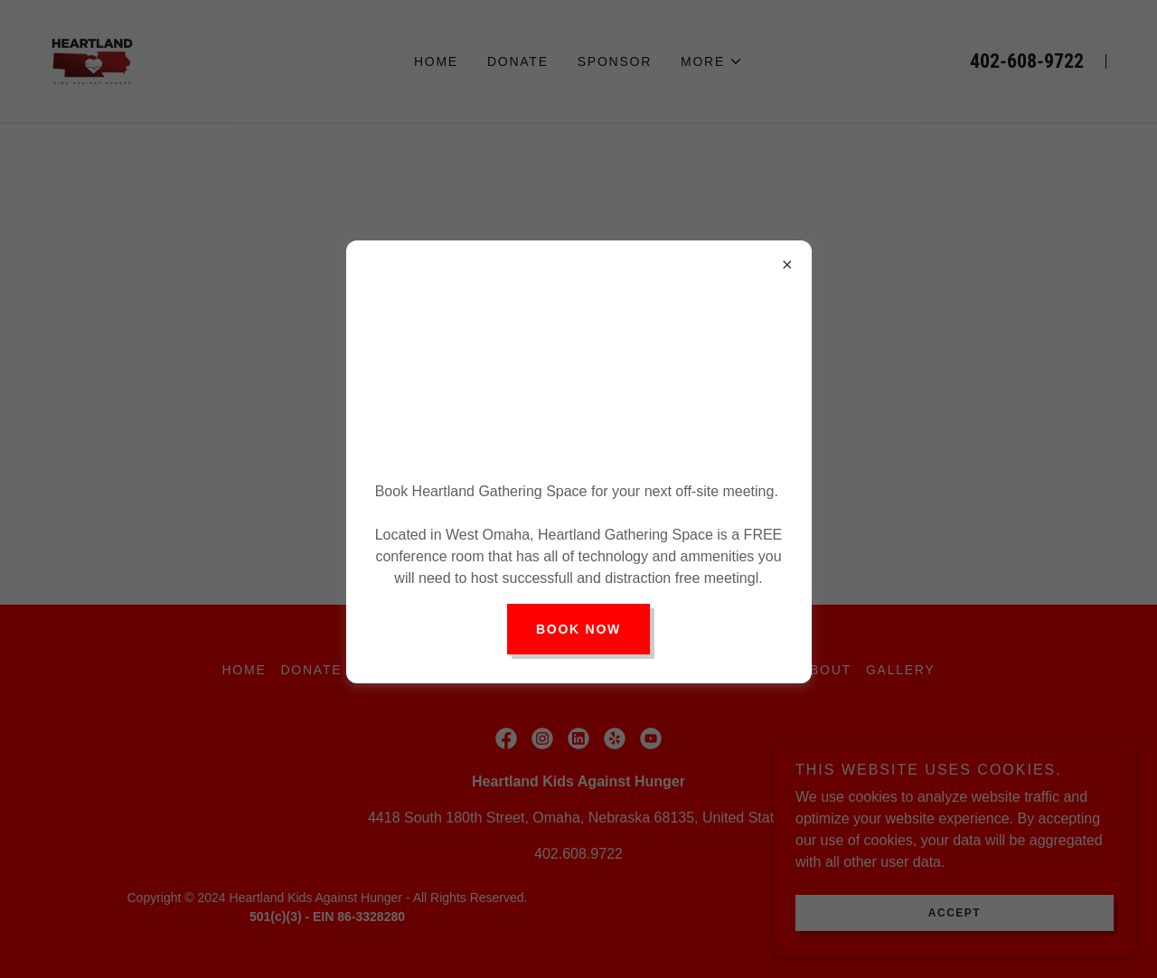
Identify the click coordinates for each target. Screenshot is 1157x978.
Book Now (578, 629)
